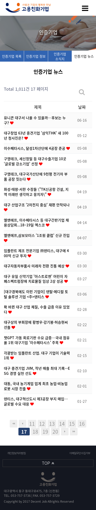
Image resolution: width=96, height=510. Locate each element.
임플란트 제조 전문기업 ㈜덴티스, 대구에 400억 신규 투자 (36, 253)
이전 (22, 424)
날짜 (82, 107)
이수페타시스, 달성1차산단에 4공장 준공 (35, 148)
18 (35, 431)
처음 (13, 424)
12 (42, 423)
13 (52, 423)
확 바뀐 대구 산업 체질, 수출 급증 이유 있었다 (37, 309)
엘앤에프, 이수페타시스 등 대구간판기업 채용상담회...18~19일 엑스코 (36, 222)
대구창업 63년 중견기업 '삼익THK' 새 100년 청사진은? (36, 135)
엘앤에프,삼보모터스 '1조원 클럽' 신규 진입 (37, 235)
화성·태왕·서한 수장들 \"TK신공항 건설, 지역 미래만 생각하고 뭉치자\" (36, 192)
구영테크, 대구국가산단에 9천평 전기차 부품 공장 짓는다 (36, 176)
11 (32, 423)
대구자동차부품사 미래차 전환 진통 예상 (35, 265)
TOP (48, 463)
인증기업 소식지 (60, 56)
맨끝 (74, 431)
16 (82, 423)
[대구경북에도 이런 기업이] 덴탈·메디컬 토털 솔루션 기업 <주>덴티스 (36, 294)
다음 (65, 431)
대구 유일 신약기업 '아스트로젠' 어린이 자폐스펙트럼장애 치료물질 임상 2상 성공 (36, 279)
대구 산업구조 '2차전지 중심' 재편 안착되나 (37, 204)
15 (72, 423)
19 (45, 431)
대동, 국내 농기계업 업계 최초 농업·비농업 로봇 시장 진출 (36, 386)
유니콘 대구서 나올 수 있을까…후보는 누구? (35, 120)
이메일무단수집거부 (79, 453)
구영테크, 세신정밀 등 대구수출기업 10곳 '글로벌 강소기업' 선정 (35, 161)
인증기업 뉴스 (84, 56)
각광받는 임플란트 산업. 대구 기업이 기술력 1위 (37, 355)
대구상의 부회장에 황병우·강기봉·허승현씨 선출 (36, 325)
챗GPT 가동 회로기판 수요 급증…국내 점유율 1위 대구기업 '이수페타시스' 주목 (37, 340)
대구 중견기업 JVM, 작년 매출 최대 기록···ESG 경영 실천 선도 (37, 371)
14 (62, 423)
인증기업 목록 (12, 56)
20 (55, 431)
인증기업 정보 (36, 56)
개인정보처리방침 (16, 453)
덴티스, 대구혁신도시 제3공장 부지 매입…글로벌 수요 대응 (36, 401)
